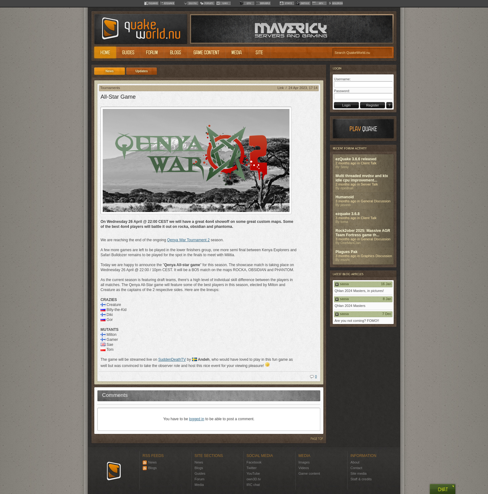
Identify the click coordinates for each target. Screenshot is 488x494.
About (354, 462)
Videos (303, 468)
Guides (200, 473)
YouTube (253, 473)
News (150, 462)
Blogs (150, 468)
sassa (344, 284)
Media (199, 485)
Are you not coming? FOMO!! (357, 320)
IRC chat (253, 485)
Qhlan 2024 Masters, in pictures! (359, 291)
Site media (358, 473)
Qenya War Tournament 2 (188, 240)
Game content (309, 473)
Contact (356, 468)
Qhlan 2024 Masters (350, 306)
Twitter (251, 468)
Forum (199, 479)
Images (304, 462)
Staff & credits (361, 479)
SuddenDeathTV (172, 359)
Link (281, 88)
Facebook (253, 462)
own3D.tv (253, 479)
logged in (196, 419)
